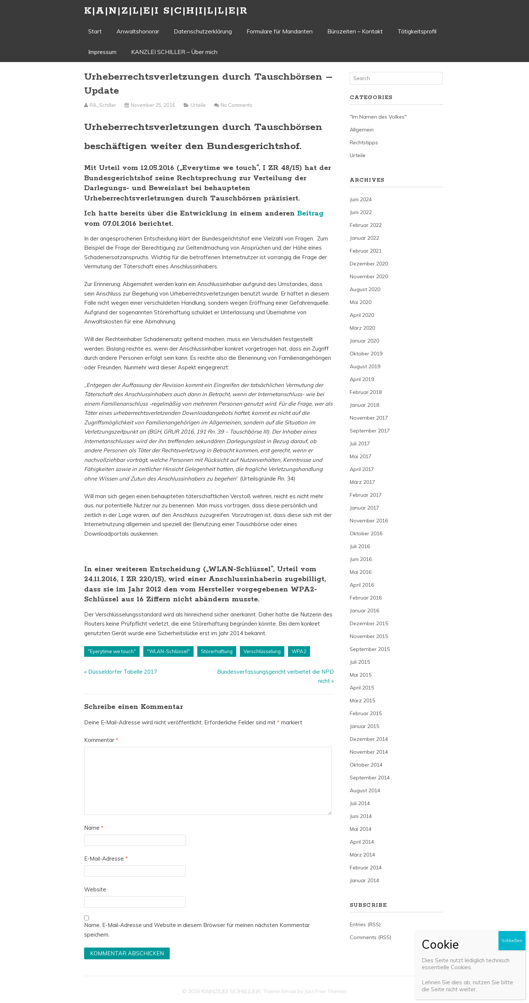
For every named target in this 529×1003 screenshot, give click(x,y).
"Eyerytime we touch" (112, 651)
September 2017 (370, 430)
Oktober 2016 (366, 533)
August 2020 (365, 289)
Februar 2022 (366, 225)
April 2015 (362, 687)
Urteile (198, 105)
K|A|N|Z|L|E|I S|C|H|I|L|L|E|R (166, 10)
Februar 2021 (366, 250)
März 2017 (362, 482)
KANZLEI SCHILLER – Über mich (174, 51)
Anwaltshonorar (137, 31)
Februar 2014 (366, 867)
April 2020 (362, 315)
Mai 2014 (360, 829)
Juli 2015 (360, 662)
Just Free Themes (326, 991)
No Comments (236, 105)
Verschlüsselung (262, 651)
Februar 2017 (366, 495)
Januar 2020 (364, 340)
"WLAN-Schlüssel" (168, 651)
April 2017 (362, 469)
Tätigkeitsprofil (416, 31)
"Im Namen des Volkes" (378, 116)
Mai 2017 (360, 456)
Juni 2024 (361, 199)
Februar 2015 (366, 713)
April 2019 (362, 379)
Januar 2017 (364, 507)
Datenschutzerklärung (203, 31)
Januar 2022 (364, 238)
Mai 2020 (360, 302)
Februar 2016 (366, 597)
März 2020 (362, 328)
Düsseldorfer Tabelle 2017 (122, 671)
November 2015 (369, 636)
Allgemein (362, 129)
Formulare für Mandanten (279, 31)
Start (95, 31)
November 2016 (369, 520)
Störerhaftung (217, 651)
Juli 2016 (360, 546)
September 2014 (370, 777)
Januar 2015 (364, 726)
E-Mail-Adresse (106, 858)
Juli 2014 (360, 803)
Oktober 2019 (366, 353)
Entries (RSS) (365, 924)
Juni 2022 (361, 212)
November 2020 (369, 276)
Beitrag (310, 213)
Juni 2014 (361, 816)
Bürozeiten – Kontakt (355, 31)
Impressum (102, 51)
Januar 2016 (364, 610)
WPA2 (299, 651)
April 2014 (362, 842)
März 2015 (362, 700)
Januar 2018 (364, 405)
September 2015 (370, 649)
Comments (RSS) (370, 937)
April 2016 (362, 585)
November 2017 (369, 417)
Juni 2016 (361, 559)
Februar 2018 (366, 392)
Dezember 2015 (369, 623)
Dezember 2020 (369, 263)
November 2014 (369, 752)
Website (95, 889)
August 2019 (365, 366)
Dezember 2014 (369, 739)
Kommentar (101, 739)
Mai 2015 (360, 674)
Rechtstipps (364, 142)
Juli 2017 (360, 443)
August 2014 (365, 790)
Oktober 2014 (366, 764)
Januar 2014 (364, 880)
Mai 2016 (360, 572)
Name (94, 827)
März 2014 (362, 854)
